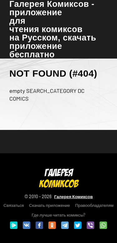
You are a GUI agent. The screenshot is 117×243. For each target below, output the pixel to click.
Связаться (13, 205)
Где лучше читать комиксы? (58, 214)
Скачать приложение (49, 205)
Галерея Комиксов (73, 196)
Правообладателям (94, 205)
